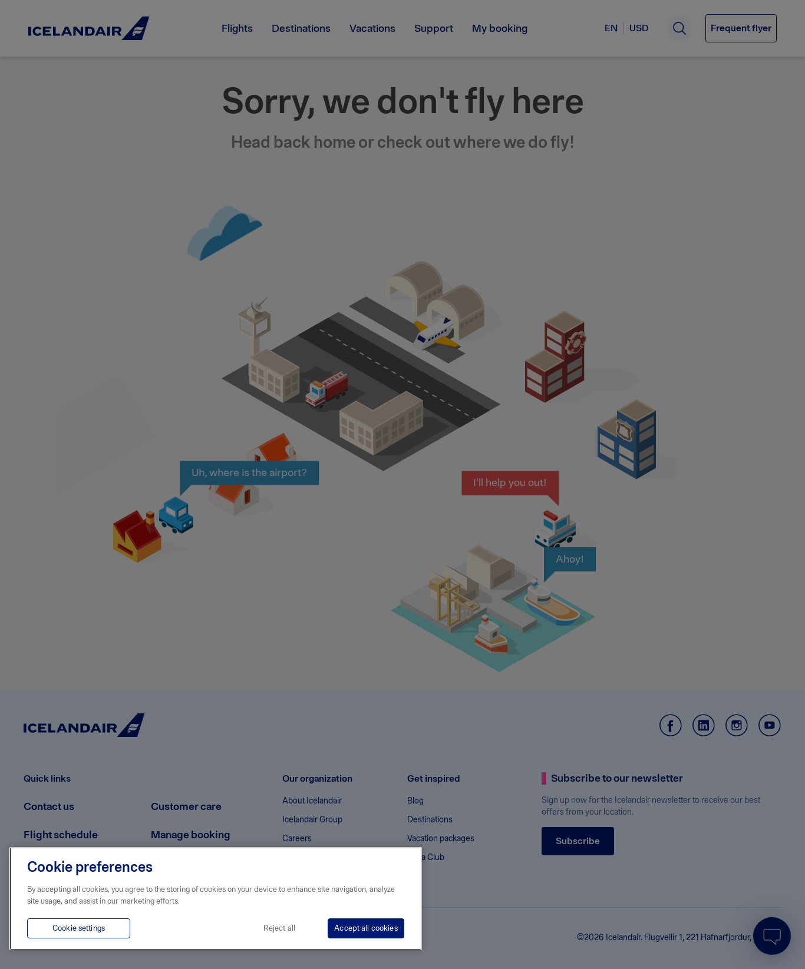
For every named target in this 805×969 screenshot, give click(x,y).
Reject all (279, 928)
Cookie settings (78, 928)
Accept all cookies (365, 928)
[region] (215, 898)
